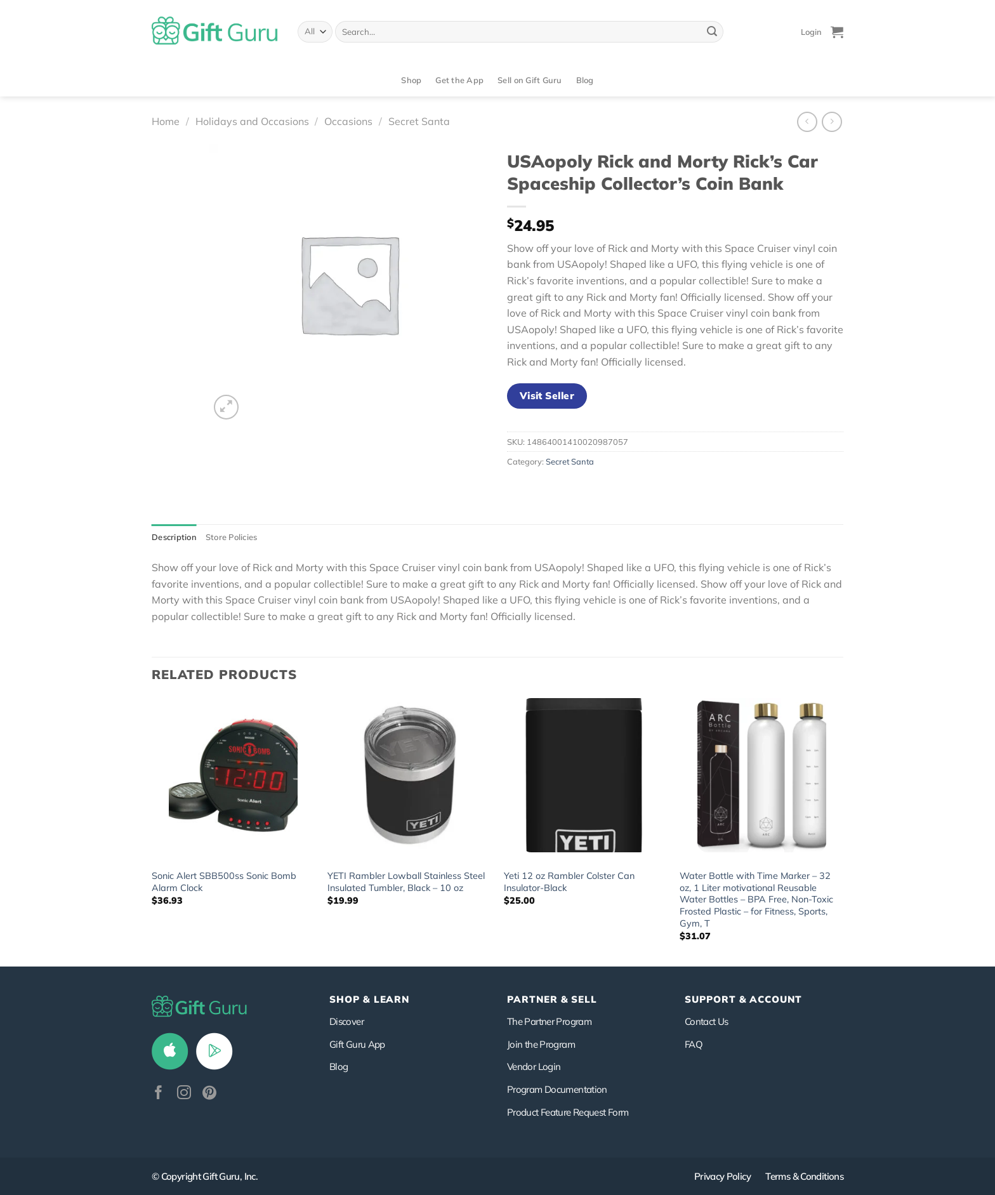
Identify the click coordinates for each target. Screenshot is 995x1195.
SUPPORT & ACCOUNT (743, 999)
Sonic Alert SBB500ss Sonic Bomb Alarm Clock (224, 882)
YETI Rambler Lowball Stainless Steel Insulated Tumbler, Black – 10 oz (406, 882)
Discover (346, 1021)
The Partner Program (549, 1021)
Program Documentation (557, 1089)
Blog (585, 80)
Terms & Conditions (804, 1176)
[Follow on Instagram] (184, 1094)
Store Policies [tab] (232, 537)
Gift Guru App (357, 1044)
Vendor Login (533, 1066)
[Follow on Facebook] (159, 1094)
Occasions (348, 121)
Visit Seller (547, 395)
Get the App (459, 80)
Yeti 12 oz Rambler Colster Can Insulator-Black (569, 882)
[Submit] (712, 32)
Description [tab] (174, 537)
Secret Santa (419, 121)
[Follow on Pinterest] (209, 1094)
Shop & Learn (369, 999)
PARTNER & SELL (552, 999)
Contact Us (706, 1021)
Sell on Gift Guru (530, 80)
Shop (411, 80)
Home (166, 121)
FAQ (693, 1044)
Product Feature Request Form (567, 1112)
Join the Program (541, 1044)
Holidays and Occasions (252, 121)
